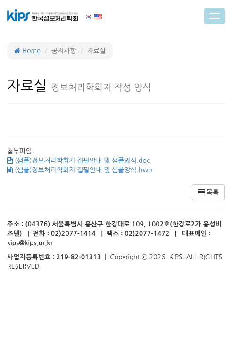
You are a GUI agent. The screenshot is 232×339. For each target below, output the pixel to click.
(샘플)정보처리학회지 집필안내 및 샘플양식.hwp (79, 170)
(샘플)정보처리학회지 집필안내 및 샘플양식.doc (78, 160)
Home (27, 51)
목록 (208, 192)
